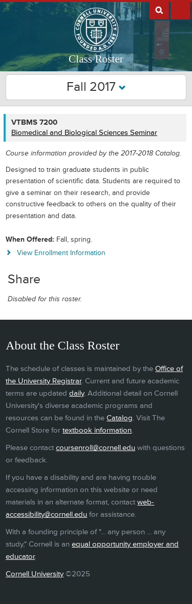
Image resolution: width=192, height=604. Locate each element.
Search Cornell (159, 10)
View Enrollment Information (61, 252)
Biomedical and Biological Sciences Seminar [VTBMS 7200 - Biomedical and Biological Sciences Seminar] (84, 133)
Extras (180, 10)
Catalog (119, 418)
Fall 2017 (96, 87)
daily (76, 393)
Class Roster (96, 59)
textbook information (97, 430)
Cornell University (34, 574)
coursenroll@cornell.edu (95, 448)
